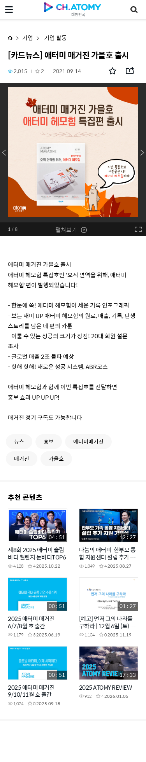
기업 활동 (55, 37)
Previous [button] (4, 153)
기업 (27, 37)
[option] (73, 152)
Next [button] (142, 153)
